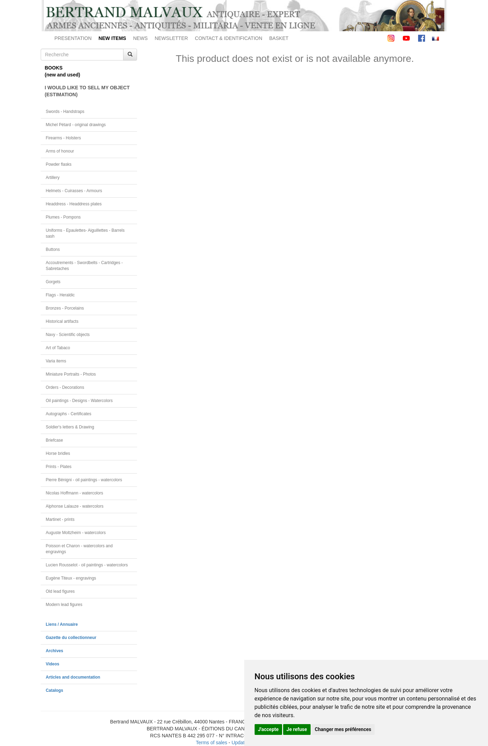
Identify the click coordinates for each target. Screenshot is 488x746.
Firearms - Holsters (63, 138)
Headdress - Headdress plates (74, 204)
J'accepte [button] (268, 729)
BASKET (278, 38)
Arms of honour (60, 151)
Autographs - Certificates (68, 413)
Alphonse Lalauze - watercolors (75, 506)
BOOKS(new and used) (62, 71)
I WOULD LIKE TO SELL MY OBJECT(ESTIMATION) (87, 91)
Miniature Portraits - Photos (71, 374)
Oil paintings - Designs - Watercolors (79, 400)
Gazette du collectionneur (71, 637)
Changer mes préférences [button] (343, 729)
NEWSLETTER (171, 38)
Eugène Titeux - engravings (71, 578)
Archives (54, 650)
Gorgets (53, 281)
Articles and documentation (73, 677)
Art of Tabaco (58, 347)
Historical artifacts (62, 321)
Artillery (53, 177)
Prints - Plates (59, 466)
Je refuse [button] (297, 729)
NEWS (140, 38)
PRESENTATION (73, 38)
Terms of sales (211, 742)
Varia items (56, 361)
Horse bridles (58, 453)
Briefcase (54, 440)
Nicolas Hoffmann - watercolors (74, 493)
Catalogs (54, 690)
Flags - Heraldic (60, 295)
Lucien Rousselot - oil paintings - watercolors (87, 565)
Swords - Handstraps (65, 111)
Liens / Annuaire (62, 624)
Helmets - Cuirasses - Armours (74, 190)
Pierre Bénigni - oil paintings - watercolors (84, 479)
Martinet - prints (60, 519)
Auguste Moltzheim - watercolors (76, 532)
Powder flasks (59, 164)
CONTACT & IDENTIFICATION (228, 38)
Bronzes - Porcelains (65, 308)
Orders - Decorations (65, 387)
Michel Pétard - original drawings (76, 124)
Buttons (53, 249)
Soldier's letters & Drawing (70, 427)
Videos (52, 664)
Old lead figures (60, 591)
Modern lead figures (64, 604)
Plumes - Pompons (63, 217)
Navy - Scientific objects (68, 334)
